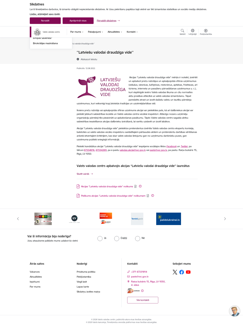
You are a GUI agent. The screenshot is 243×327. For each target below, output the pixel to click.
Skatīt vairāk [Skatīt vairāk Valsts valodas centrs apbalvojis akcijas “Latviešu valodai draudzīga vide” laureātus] (83, 173)
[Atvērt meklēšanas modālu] (182, 32)
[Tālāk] (225, 219)
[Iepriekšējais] (18, 219)
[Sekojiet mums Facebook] (181, 272)
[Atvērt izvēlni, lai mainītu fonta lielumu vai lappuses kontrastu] (205, 32)
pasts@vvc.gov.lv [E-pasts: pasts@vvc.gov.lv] (139, 276)
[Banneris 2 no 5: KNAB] (43, 218)
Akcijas (36, 63)
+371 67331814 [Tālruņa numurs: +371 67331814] (139, 271)
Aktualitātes (39, 52)
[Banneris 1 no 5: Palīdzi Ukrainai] (168, 218)
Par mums (35, 286)
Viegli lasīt (82, 281)
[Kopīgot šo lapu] (205, 59)
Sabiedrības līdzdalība (44, 57)
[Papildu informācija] (140, 186)
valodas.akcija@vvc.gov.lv (133, 150)
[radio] (101, 238)
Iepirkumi (35, 281)
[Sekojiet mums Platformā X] (175, 272)
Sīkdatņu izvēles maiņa (88, 291)
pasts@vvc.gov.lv (158, 150)
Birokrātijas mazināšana (45, 76)
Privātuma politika (86, 271)
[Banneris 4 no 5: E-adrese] (106, 218)
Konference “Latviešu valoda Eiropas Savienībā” (48, 70)
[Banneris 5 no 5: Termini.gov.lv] (137, 218)
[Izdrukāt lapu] (205, 51)
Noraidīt (45, 20)
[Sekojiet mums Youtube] (188, 272)
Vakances (35, 271)
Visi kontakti (143, 300)
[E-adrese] (133, 290)
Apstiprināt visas (78, 20)
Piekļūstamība (84, 276)
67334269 (101, 150)
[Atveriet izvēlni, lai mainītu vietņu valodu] (192, 32)
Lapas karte (83, 286)
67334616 (89, 150)
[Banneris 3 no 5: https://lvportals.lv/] (74, 218)
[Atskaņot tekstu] (89, 59)
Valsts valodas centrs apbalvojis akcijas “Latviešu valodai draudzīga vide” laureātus (133, 166)
